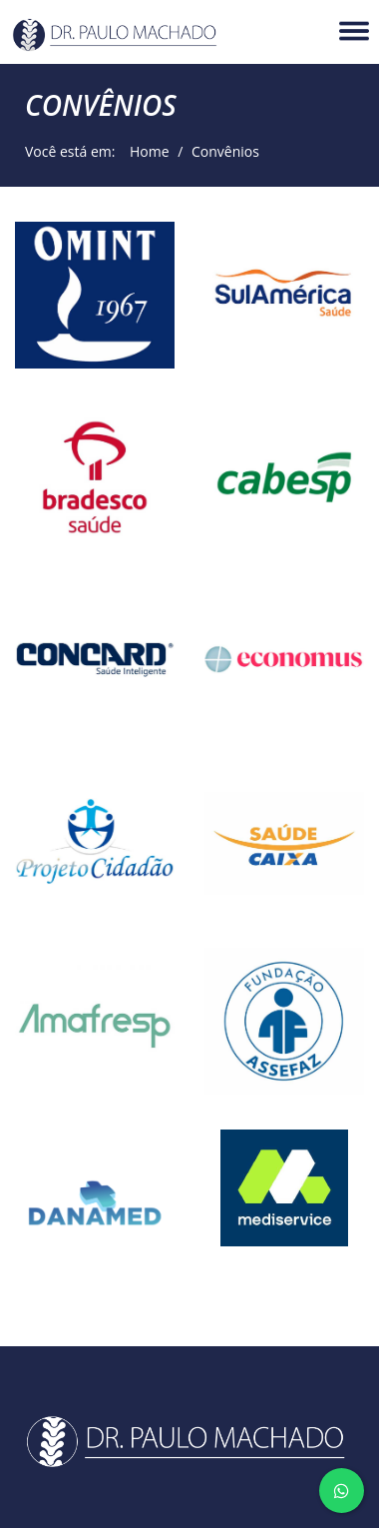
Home (144, 151)
